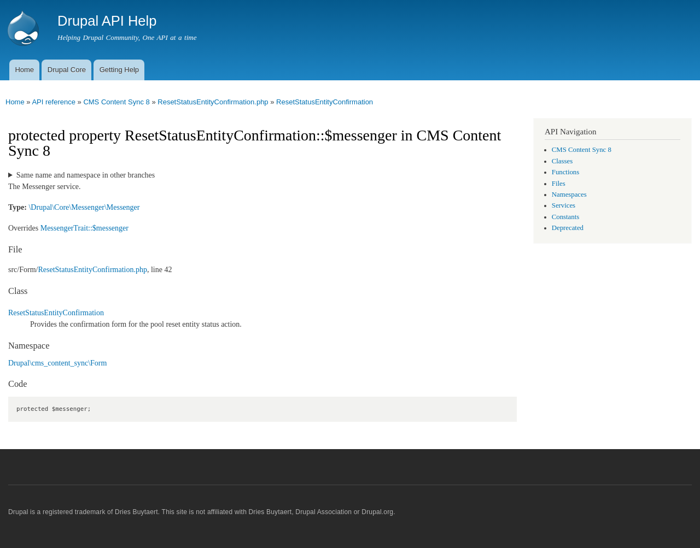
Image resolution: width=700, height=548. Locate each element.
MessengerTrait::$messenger (84, 228)
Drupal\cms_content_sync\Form (57, 363)
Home (24, 70)
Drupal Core (67, 70)
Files (558, 183)
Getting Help (119, 70)
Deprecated (568, 228)
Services (563, 205)
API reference (53, 102)
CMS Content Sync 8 (116, 102)
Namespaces (569, 194)
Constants (565, 217)
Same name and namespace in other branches (85, 175)
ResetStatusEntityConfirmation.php (213, 102)
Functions (565, 172)
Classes (562, 161)
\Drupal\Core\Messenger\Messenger (83, 207)
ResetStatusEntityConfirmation (324, 102)
